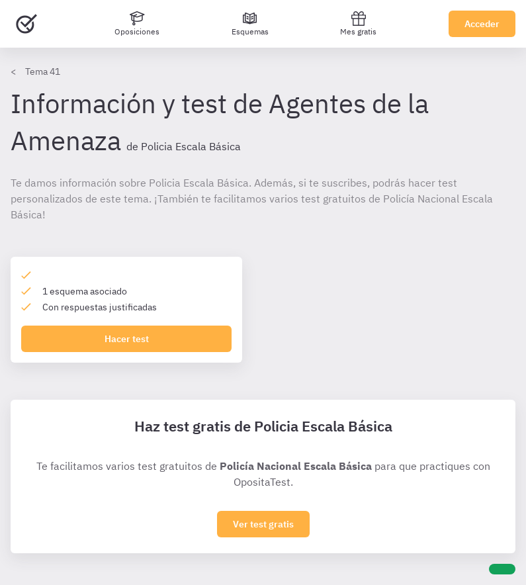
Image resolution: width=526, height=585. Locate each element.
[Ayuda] (502, 569)
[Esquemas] (250, 24)
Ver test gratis (263, 524)
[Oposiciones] (136, 24)
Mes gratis (358, 23)
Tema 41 (42, 71)
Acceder (482, 24)
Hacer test (127, 339)
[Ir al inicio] (26, 24)
